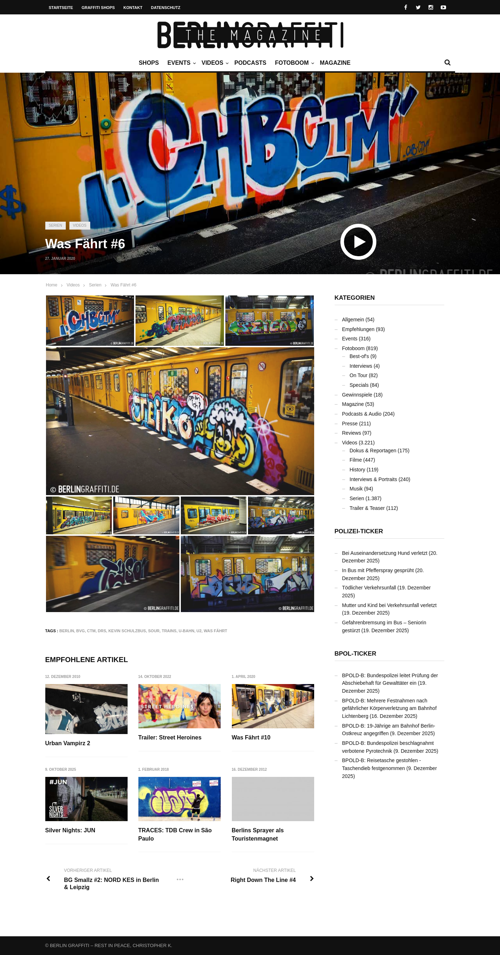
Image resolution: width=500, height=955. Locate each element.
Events (181, 63)
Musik (356, 489)
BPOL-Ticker (355, 653)
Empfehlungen (358, 329)
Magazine (335, 63)
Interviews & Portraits (373, 479)
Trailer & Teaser (367, 508)
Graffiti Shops (98, 7)
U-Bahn (186, 631)
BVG (80, 631)
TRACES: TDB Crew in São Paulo (175, 835)
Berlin (66, 631)
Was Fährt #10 (251, 737)
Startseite (61, 7)
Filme (356, 460)
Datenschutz (165, 7)
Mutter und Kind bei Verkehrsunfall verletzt (389, 605)
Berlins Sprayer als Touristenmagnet (258, 835)
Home (52, 285)
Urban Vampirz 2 (67, 743)
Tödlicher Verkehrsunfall (369, 587)
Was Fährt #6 (124, 285)
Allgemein (353, 319)
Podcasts (250, 63)
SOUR (154, 631)
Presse (350, 423)
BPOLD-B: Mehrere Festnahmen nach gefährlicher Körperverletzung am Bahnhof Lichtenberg (389, 708)
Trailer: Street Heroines (170, 737)
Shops (149, 63)
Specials (359, 385)
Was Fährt (215, 631)
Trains (169, 631)
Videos (214, 63)
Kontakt (132, 7)
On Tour (359, 375)
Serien (55, 225)
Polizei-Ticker (359, 531)
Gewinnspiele (357, 395)
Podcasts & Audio (362, 414)
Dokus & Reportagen (373, 450)
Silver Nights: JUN (70, 831)
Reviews (351, 433)
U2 (199, 631)
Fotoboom (293, 63)
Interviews (361, 366)
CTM (91, 631)
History (358, 469)
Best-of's (359, 356)
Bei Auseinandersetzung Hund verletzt (384, 553)
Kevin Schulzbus (127, 631)
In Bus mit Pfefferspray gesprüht (378, 570)
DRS (102, 631)
